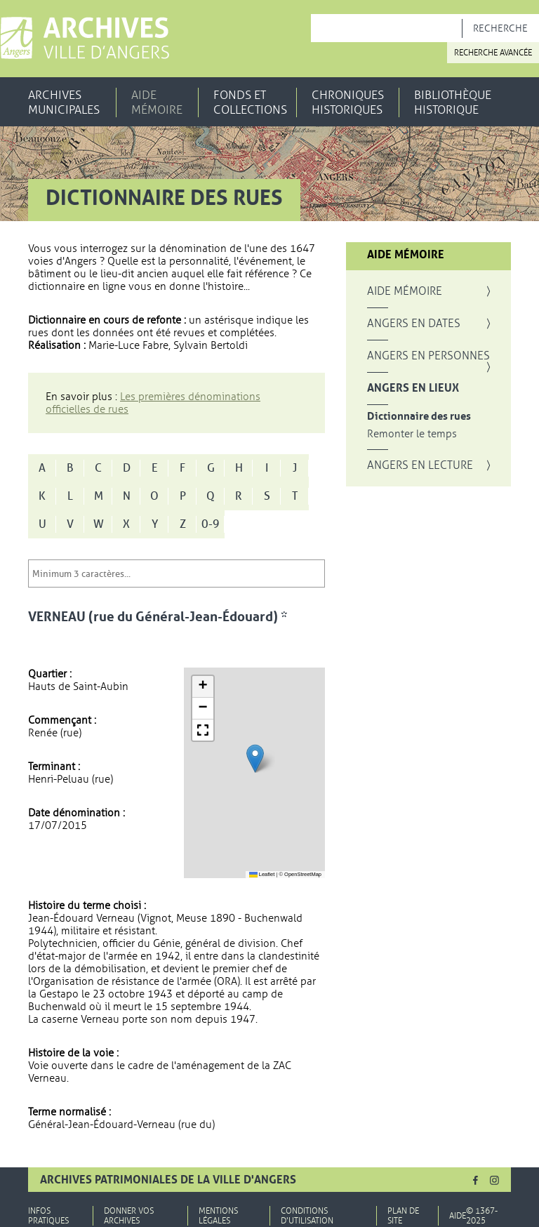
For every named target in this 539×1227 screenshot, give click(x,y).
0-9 (210, 524)
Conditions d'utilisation (307, 1216)
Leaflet (262, 874)
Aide (457, 1216)
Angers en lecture (420, 465)
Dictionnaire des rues (419, 416)
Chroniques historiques (348, 102)
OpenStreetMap (302, 874)
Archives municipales (64, 102)
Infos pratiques (48, 1216)
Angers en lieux (413, 388)
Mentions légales (218, 1216)
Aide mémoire (156, 102)
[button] (255, 758)
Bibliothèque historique (452, 102)
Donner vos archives (129, 1216)
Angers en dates (413, 323)
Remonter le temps (412, 434)
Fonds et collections (250, 102)
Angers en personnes (428, 356)
